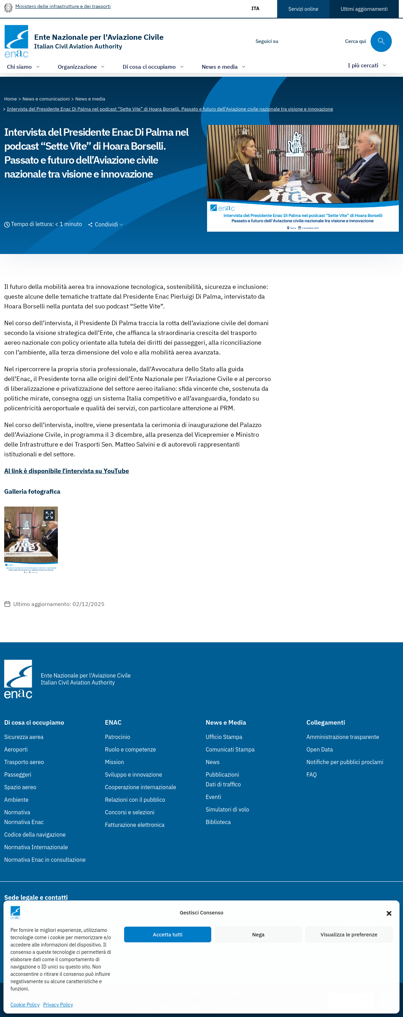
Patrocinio (117, 736)
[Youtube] (331, 41)
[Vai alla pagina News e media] (90, 99)
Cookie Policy (25, 1005)
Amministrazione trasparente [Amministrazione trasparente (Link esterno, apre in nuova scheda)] (342, 736)
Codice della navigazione (35, 834)
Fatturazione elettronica (135, 824)
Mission (114, 761)
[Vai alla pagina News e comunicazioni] (46, 99)
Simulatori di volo (227, 809)
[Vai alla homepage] (84, 41)
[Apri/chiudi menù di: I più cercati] (368, 65)
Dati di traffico (223, 784)
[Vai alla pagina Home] (10, 99)
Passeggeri (17, 774)
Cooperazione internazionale (140, 787)
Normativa (17, 812)
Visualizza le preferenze (349, 934)
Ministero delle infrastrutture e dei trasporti (63, 6)
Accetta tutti (168, 934)
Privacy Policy (58, 1005)
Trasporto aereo (24, 761)
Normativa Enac (24, 821)
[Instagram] (289, 41)
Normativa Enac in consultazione (45, 859)
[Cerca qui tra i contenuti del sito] (368, 41)
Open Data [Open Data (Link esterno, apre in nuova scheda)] (319, 749)
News (213, 761)
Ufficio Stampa (224, 736)
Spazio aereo (20, 787)
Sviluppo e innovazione (133, 774)
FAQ (311, 774)
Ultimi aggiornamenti (364, 9)
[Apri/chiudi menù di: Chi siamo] (24, 66)
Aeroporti (16, 749)
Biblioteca (218, 821)
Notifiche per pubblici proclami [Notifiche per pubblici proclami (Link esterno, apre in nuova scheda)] (344, 761)
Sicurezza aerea (24, 736)
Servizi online (303, 9)
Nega (258, 934)
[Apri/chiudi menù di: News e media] (224, 66)
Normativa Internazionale (36, 847)
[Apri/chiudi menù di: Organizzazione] (82, 66)
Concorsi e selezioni (129, 812)
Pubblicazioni (222, 774)
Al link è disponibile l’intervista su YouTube (66, 471)
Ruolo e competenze (130, 749)
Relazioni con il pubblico (135, 799)
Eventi (213, 796)
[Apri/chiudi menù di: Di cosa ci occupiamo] (154, 66)
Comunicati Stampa (230, 749)
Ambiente (16, 799)
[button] (389, 912)
